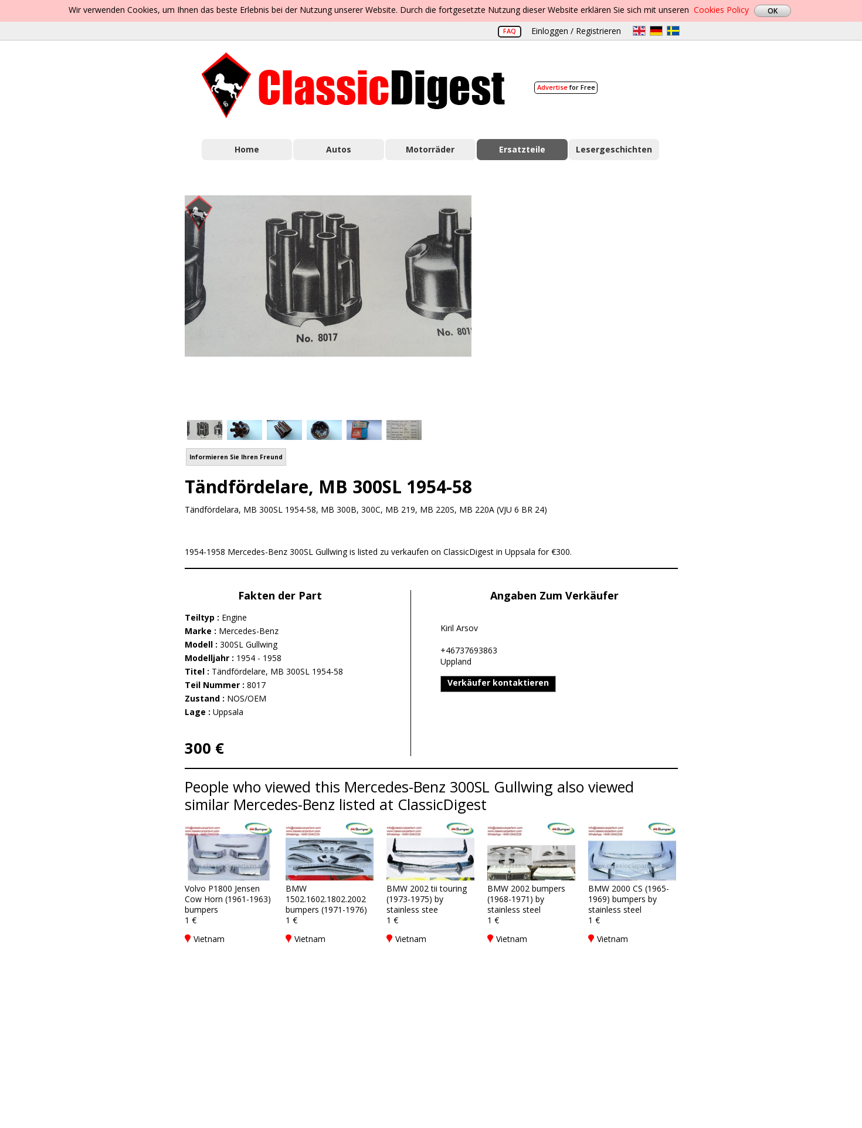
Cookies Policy (721, 9)
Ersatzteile (522, 149)
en (639, 31)
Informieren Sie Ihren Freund (236, 457)
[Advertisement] (587, 301)
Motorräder (430, 149)
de (656, 31)
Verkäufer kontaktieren (498, 682)
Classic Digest (353, 85)
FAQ (509, 30)
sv (673, 31)
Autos (338, 149)
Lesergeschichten (614, 149)
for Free (566, 87)
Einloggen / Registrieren (576, 30)
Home (247, 149)
